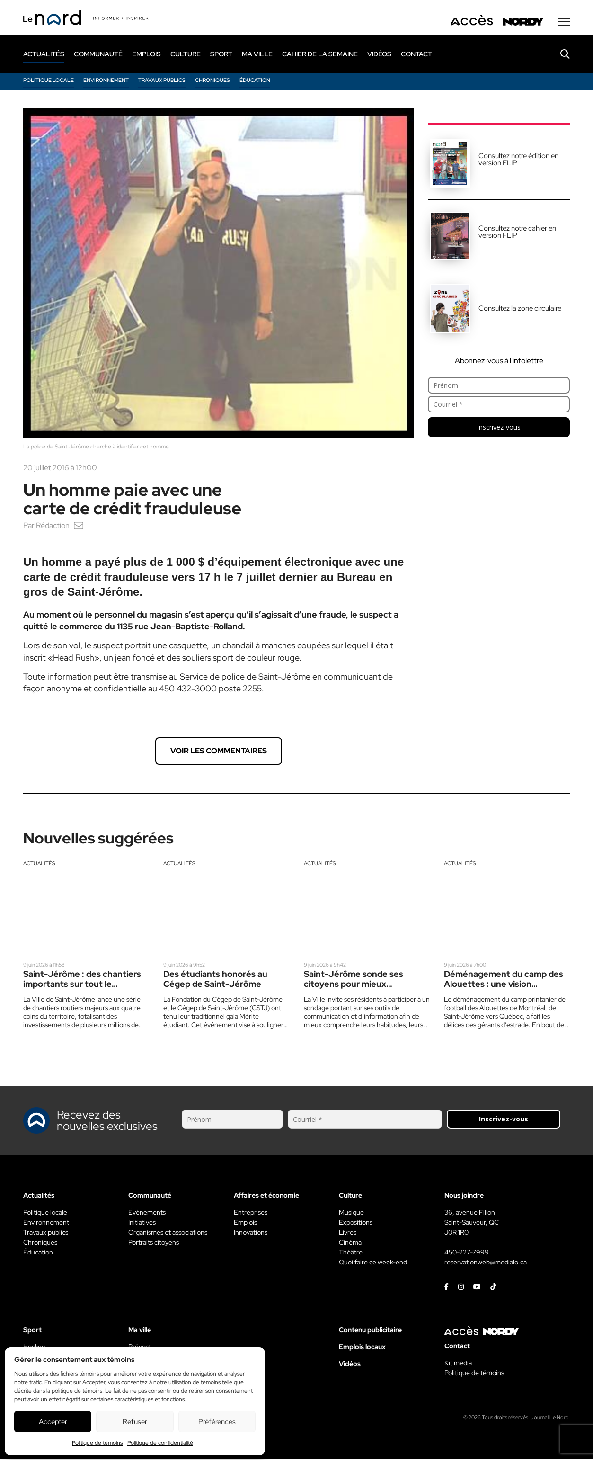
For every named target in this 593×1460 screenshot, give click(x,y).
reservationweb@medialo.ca (485, 1263)
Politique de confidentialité (160, 1443)
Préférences (217, 1421)
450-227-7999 (466, 1253)
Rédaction (53, 527)
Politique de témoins (97, 1443)
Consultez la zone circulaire (519, 309)
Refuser (135, 1421)
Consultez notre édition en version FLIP (518, 160)
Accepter (53, 1421)
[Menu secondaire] (564, 23)
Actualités (39, 864)
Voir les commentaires (218, 752)
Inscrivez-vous (499, 428)
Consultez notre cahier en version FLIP (517, 233)
